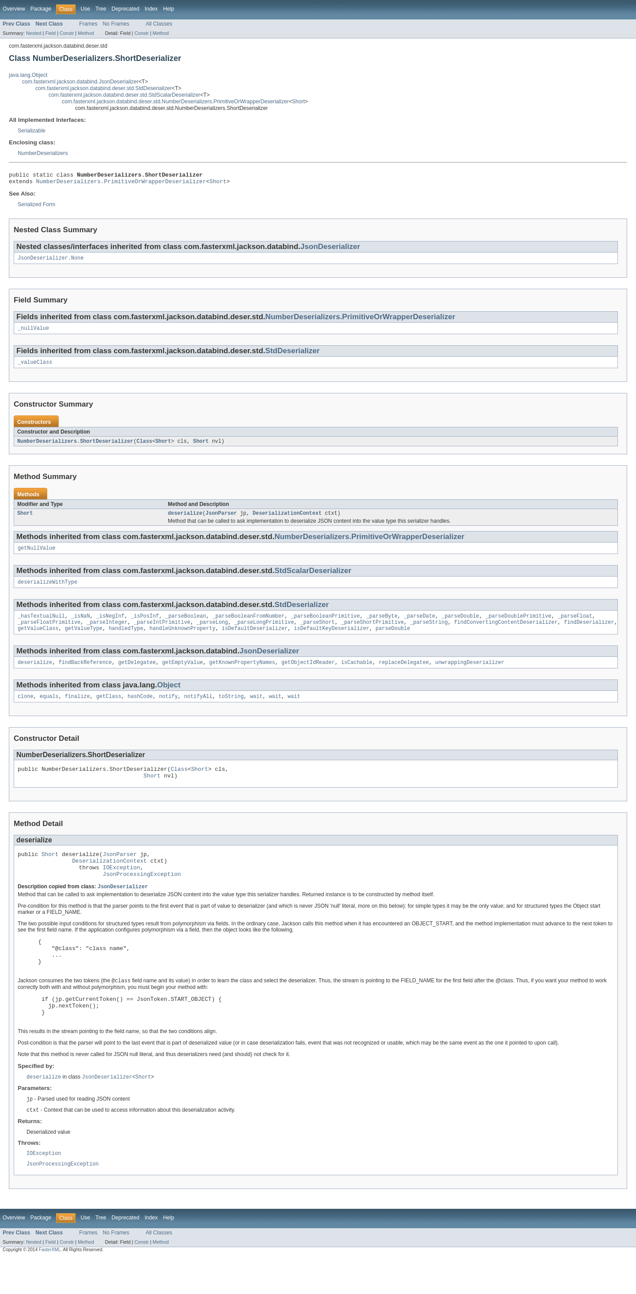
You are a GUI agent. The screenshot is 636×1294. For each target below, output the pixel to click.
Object (169, 697)
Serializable (31, 131)
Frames (88, 24)
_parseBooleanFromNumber (248, 625)
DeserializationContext (287, 519)
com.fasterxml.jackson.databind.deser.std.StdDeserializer (103, 88)
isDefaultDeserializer (255, 639)
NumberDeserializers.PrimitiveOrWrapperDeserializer (121, 184)
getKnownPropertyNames (242, 674)
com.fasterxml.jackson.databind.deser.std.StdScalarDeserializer (124, 95)
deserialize (185, 519)
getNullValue (36, 555)
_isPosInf (145, 625)
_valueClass (35, 367)
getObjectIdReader (308, 674)
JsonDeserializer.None (50, 261)
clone (26, 709)
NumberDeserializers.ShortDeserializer (75, 446)
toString (231, 709)
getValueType (83, 639)
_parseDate (419, 625)
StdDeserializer (292, 355)
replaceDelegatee (404, 674)
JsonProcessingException (141, 894)
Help (168, 9)
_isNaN (80, 625)
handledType (126, 639)
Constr (67, 33)
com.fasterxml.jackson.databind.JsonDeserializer (80, 82)
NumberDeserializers (43, 153)
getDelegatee (136, 674)
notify (168, 709)
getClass (108, 709)
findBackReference (85, 674)
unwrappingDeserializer (469, 674)
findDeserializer (589, 632)
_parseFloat (574, 625)
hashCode (140, 709)
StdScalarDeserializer (312, 578)
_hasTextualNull (41, 625)
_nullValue (33, 332)
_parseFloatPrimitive (49, 632)
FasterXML (50, 1286)
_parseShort (317, 632)
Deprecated (126, 9)
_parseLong (212, 632)
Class (144, 446)
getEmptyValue (182, 674)
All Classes (159, 24)
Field (50, 33)
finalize (77, 709)
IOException (121, 886)
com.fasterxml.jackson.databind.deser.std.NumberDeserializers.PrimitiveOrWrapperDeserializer (175, 101)
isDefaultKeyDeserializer (331, 639)
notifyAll (198, 709)
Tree (100, 9)
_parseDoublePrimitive (518, 625)
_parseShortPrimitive (372, 632)
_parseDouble (460, 625)
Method (86, 33)
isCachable (356, 674)
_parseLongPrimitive (264, 632)
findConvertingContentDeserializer (506, 632)
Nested (34, 33)
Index (151, 9)
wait (256, 709)
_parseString (428, 632)
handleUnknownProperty (183, 639)
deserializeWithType (47, 590)
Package (40, 9)
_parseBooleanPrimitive (325, 625)
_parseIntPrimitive (162, 632)
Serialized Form (36, 207)
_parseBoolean (185, 625)
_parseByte (382, 625)
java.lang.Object (28, 75)
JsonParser (221, 519)
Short (298, 101)
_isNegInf (110, 625)
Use (85, 9)
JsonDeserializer (330, 249)
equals (49, 709)
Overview (14, 9)
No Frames (116, 24)
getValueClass (38, 639)
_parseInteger (107, 632)
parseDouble (392, 639)
